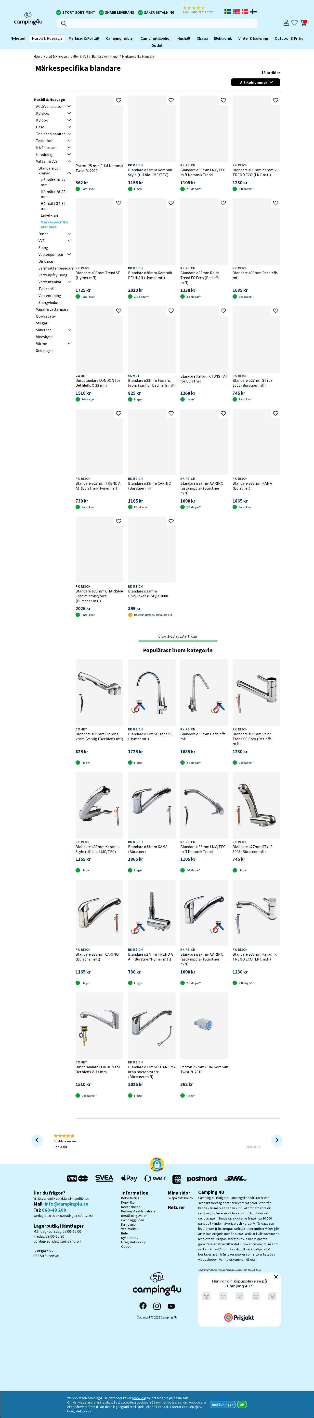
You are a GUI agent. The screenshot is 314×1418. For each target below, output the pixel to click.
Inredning (44, 154)
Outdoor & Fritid (289, 38)
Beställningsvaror (134, 1215)
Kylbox (42, 120)
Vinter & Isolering (253, 38)
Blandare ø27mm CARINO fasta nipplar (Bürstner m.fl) (201, 488)
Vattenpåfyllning (53, 274)
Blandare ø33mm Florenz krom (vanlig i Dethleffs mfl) (152, 383)
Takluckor (44, 140)
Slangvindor (49, 302)
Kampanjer (129, 1224)
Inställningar (222, 1404)
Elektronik (223, 38)
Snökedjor (44, 350)
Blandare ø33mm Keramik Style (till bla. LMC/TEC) (150, 172)
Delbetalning (130, 1198)
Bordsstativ (46, 316)
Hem (37, 56)
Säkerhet (43, 329)
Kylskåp (42, 113)
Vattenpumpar (51, 254)
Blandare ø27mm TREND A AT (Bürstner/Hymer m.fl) (98, 486)
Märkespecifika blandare (138, 56)
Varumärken (130, 1229)
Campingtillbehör (156, 38)
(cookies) (139, 1398)
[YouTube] (171, 1306)
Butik (125, 1233)
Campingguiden (132, 1220)
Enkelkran (49, 215)
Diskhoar (46, 261)
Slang (43, 247)
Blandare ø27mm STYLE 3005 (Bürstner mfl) (253, 383)
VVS (41, 240)
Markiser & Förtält (84, 38)
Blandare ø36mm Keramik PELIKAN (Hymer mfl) (150, 275)
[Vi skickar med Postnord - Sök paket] (201, 1179)
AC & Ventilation (50, 106)
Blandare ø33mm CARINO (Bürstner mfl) (149, 486)
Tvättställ (47, 288)
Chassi (202, 38)
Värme (41, 343)
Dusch (44, 233)
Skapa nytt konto (180, 1198)
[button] (201, 10)
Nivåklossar (46, 147)
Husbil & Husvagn (47, 38)
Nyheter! (18, 38)
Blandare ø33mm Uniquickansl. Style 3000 (148, 593)
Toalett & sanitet (50, 133)
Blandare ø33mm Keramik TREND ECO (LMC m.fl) (254, 172)
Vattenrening (50, 295)
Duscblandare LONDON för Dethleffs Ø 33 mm (98, 383)
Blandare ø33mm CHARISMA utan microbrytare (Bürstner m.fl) (99, 596)
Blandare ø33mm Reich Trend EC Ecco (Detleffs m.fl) (199, 277)
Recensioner (130, 1207)
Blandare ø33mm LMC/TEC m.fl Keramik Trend (202, 172)
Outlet (157, 45)
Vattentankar (50, 281)
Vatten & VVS (79, 56)
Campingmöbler (120, 38)
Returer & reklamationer (139, 1211)
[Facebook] (143, 1306)
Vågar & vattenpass (52, 309)
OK (242, 1404)
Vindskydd (44, 336)
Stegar (41, 323)
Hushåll (183, 38)
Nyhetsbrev (129, 1237)
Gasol (41, 126)
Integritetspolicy (133, 1242)
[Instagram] (157, 1306)
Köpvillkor (128, 1202)
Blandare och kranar (105, 56)
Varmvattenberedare (56, 268)
